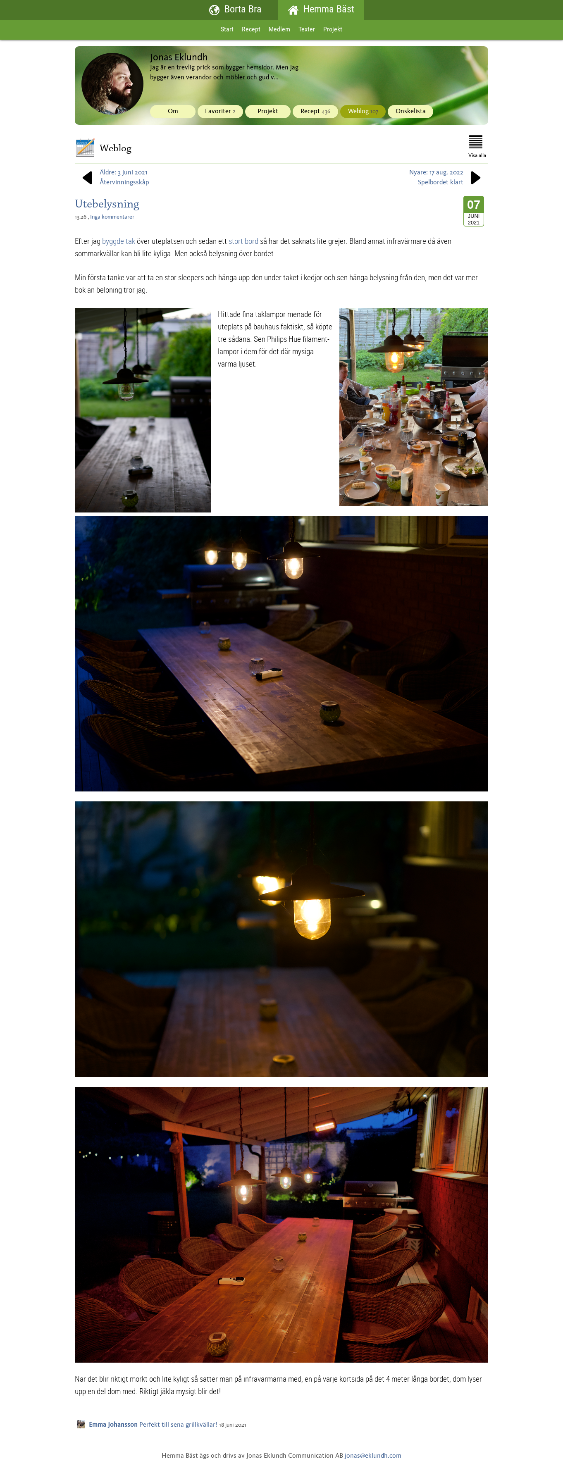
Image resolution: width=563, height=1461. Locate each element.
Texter (306, 29)
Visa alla (477, 146)
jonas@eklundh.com (373, 1456)
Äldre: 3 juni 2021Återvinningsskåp (114, 177)
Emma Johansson (113, 1425)
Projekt (332, 29)
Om (173, 111)
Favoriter (220, 111)
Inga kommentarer (112, 217)
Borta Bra (235, 10)
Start (227, 29)
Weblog (363, 111)
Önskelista (411, 111)
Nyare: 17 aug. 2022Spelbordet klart (446, 177)
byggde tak (118, 241)
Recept (251, 29)
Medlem (279, 29)
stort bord (243, 241)
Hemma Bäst (321, 10)
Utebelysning (107, 204)
